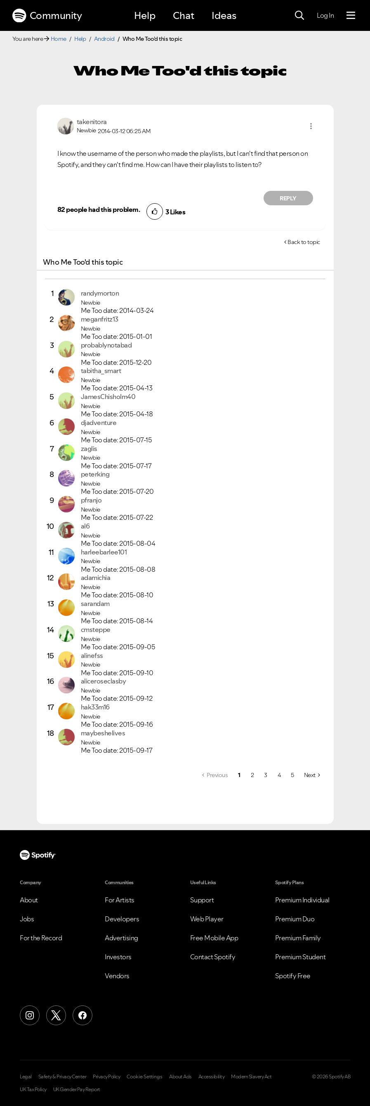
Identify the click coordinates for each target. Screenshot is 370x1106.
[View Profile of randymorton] (100, 293)
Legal (26, 1076)
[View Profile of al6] (85, 526)
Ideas (224, 15)
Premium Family (298, 937)
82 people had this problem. (98, 209)
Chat (183, 15)
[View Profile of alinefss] (92, 655)
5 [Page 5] (292, 775)
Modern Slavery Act (251, 1076)
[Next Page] (312, 775)
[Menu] (351, 15)
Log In (325, 15)
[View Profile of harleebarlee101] (104, 552)
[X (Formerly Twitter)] (56, 1015)
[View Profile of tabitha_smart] (101, 370)
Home (58, 39)
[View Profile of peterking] (95, 474)
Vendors (117, 975)
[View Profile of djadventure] (99, 422)
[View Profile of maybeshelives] (103, 732)
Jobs (27, 918)
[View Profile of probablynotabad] (106, 345)
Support (202, 899)
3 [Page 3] (265, 775)
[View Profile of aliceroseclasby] (103, 681)
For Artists (119, 899)
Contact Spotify (213, 956)
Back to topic (304, 242)
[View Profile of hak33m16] (95, 707)
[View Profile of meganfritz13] (99, 319)
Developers (122, 918)
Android (104, 39)
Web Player (207, 918)
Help (145, 15)
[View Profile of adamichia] (96, 577)
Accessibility (211, 1076)
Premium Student (300, 956)
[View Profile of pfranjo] (91, 500)
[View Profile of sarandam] (95, 603)
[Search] (299, 15)
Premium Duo (295, 918)
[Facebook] (82, 1015)
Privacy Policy (106, 1076)
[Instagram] (30, 1015)
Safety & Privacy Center (62, 1076)
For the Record (41, 937)
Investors (118, 956)
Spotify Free (293, 975)
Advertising (121, 937)
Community (47, 16)
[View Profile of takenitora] (92, 121)
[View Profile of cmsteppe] (96, 629)
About (29, 899)
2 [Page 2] (252, 775)
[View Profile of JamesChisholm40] (108, 396)
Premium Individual (302, 899)
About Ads (180, 1076)
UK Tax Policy (33, 1089)
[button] (311, 126)
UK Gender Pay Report (76, 1089)
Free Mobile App (214, 937)
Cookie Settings (145, 1076)
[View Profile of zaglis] (89, 448)
